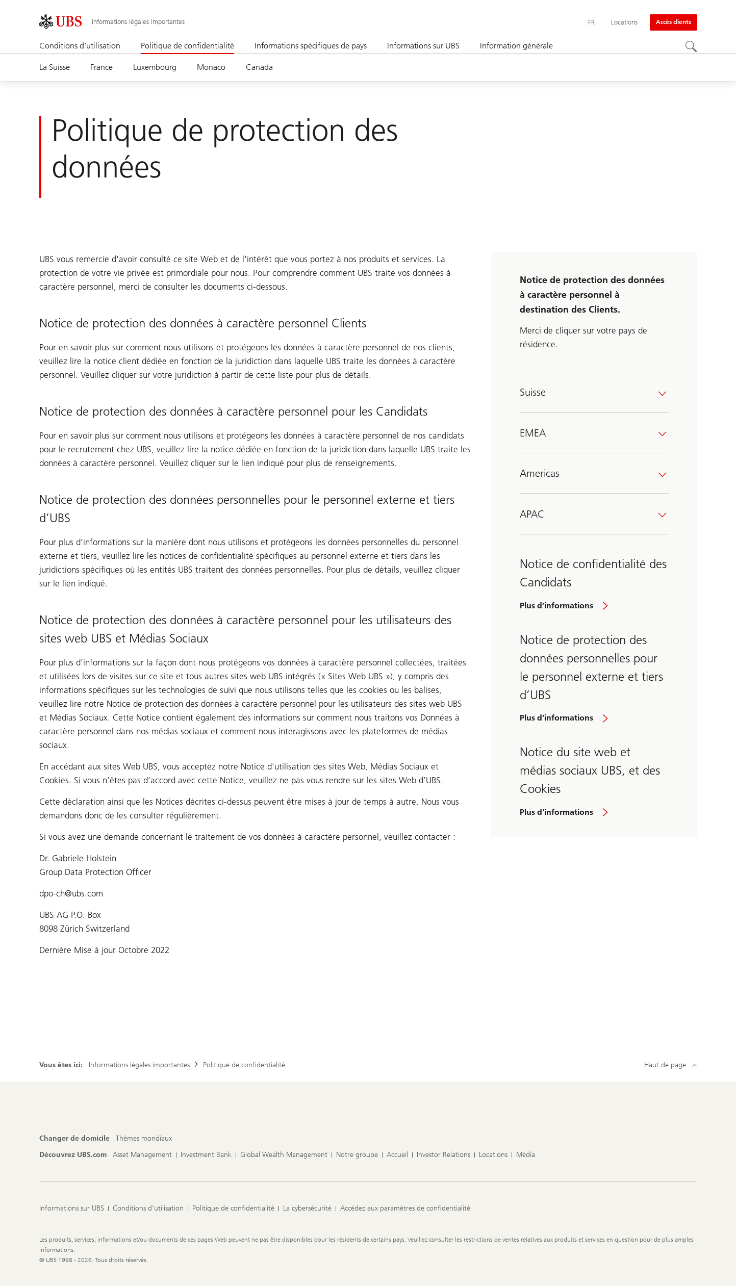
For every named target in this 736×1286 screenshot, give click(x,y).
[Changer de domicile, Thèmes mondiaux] (144, 1139)
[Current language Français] (591, 22)
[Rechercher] (691, 46)
